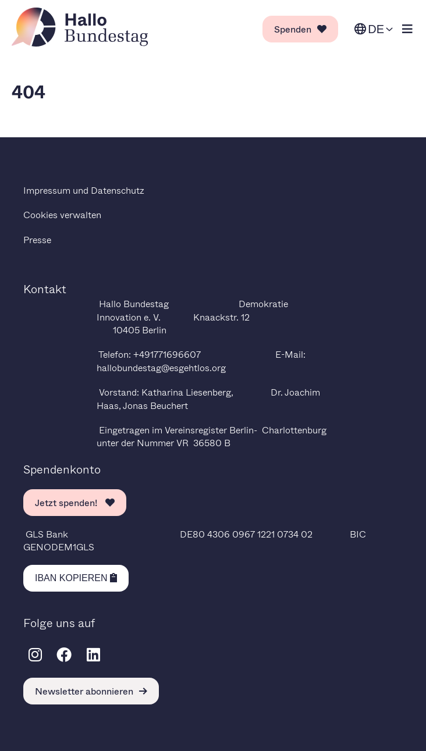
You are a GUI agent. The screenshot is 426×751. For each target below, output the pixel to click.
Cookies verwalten (62, 214)
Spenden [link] (300, 29)
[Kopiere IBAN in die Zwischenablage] (76, 578)
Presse (37, 239)
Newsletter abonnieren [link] (91, 691)
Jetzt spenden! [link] (75, 502)
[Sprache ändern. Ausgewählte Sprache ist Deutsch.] (374, 29)
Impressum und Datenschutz (83, 190)
